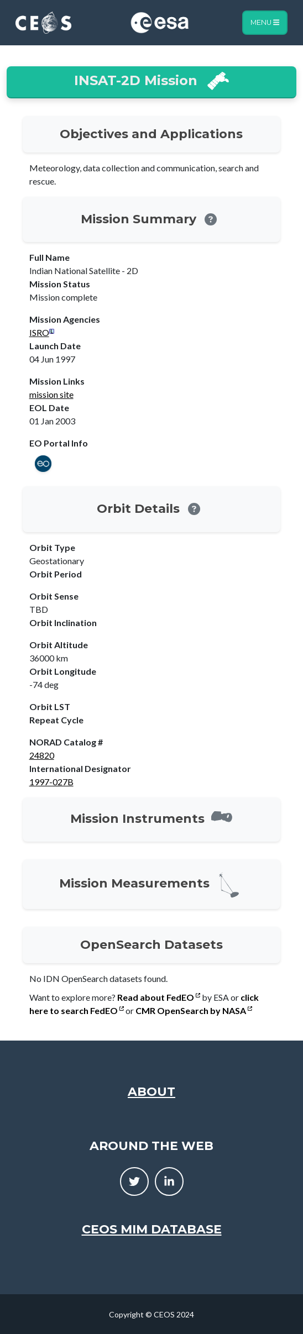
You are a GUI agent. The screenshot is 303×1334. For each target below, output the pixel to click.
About (151, 1091)
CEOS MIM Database (152, 1229)
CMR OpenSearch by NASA (193, 1010)
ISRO (39, 332)
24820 (41, 755)
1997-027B (51, 781)
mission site (51, 394)
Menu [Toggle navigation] (264, 22)
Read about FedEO (158, 997)
